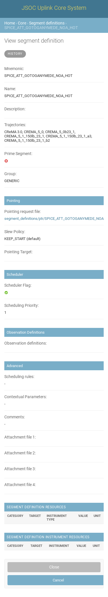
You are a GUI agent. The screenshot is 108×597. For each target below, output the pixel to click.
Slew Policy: (14, 232)
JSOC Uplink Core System (54, 7)
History (15, 54)
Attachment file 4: (20, 485)
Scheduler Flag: (17, 285)
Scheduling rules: (19, 377)
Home (9, 23)
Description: (14, 109)
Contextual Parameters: (25, 397)
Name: (10, 89)
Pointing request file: (22, 211)
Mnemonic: (14, 69)
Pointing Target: (18, 252)
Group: (10, 174)
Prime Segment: (18, 154)
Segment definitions (47, 23)
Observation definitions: (25, 343)
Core (22, 23)
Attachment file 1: (20, 437)
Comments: (14, 417)
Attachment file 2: (20, 453)
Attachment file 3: (20, 469)
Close (54, 567)
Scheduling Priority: (21, 305)
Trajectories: (15, 125)
